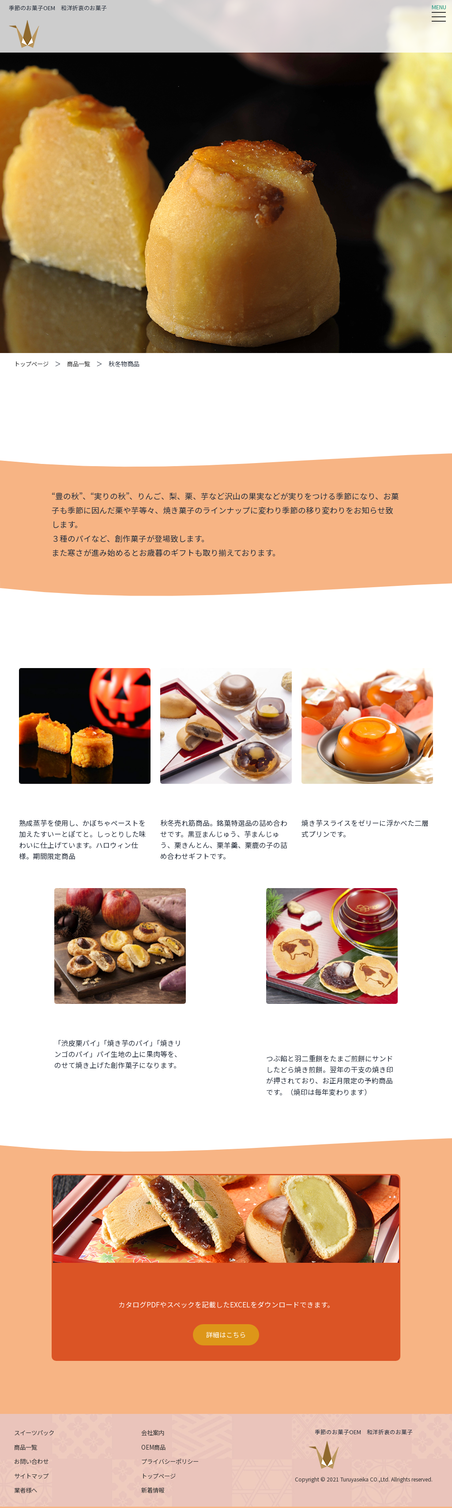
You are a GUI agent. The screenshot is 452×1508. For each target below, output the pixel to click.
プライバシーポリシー (172, 1463)
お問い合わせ (32, 1463)
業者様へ (26, 1491)
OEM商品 (154, 1448)
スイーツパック (35, 1433)
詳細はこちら (226, 1336)
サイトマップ (32, 1477)
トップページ (32, 363)
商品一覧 (82, 363)
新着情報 (153, 1491)
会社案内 (153, 1433)
